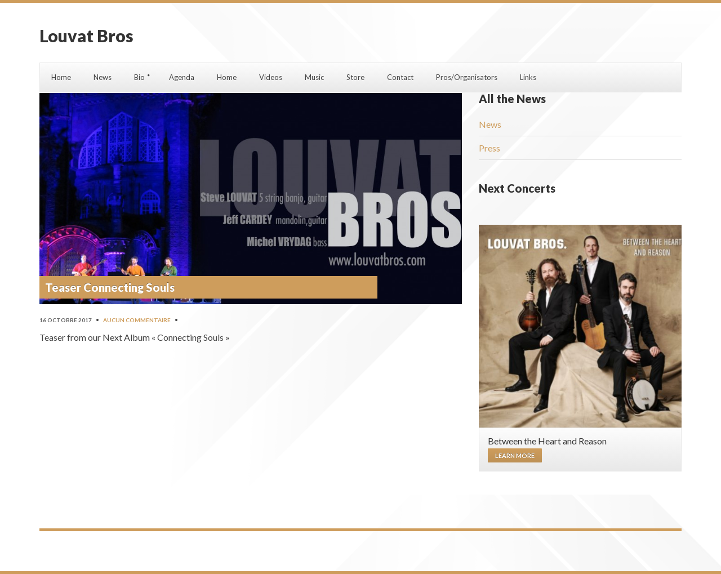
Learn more (515, 455)
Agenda (181, 77)
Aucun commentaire (137, 320)
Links (528, 77)
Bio (139, 77)
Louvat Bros (86, 35)
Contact (400, 77)
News (103, 77)
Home (61, 77)
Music (314, 77)
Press (489, 148)
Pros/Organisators (466, 77)
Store (355, 77)
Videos (270, 77)
